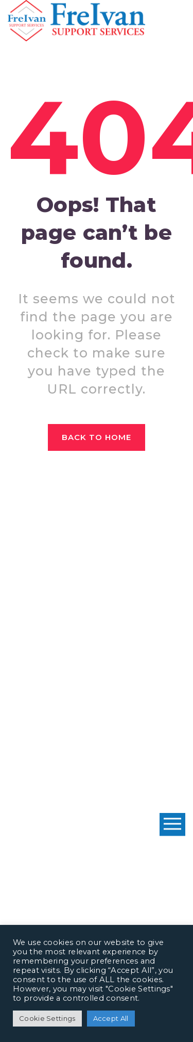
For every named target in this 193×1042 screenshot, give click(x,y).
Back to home (97, 437)
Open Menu (172, 824)
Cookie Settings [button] (47, 1018)
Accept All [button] (111, 1018)
